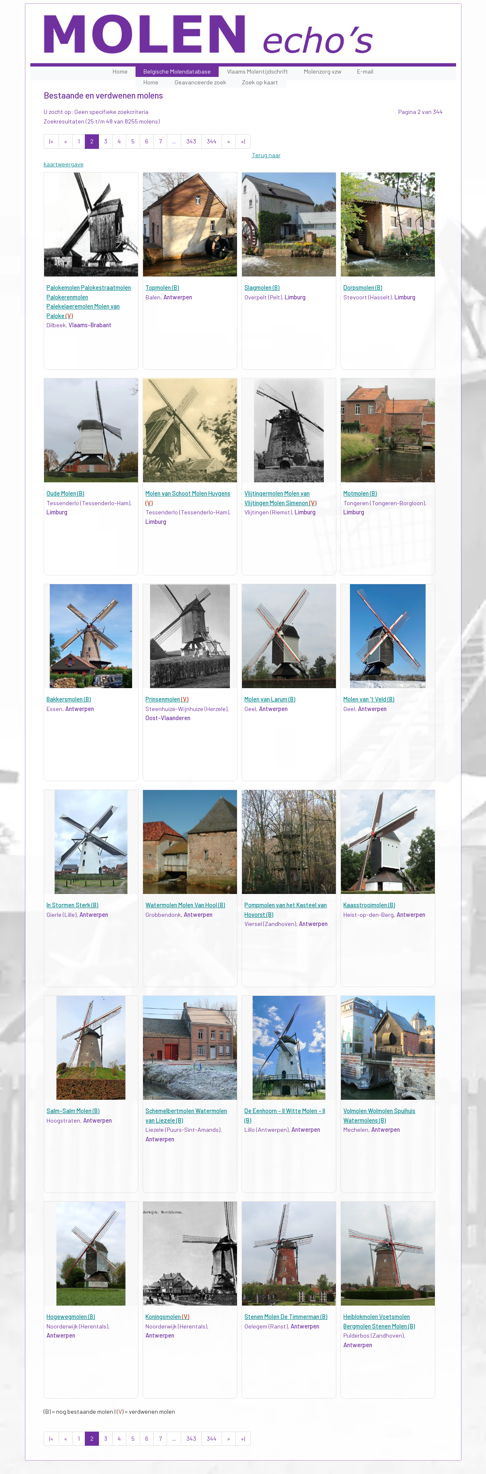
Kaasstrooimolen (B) (369, 905)
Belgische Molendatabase (177, 71)
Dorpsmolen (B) (362, 287)
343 (191, 141)
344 (212, 141)
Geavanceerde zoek (200, 82)
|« (51, 141)
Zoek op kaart (260, 82)
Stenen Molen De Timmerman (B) (285, 1316)
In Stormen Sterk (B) (72, 905)
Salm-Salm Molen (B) (73, 1110)
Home (120, 71)
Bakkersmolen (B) (69, 699)
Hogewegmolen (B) (71, 1316)
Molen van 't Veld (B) (368, 699)
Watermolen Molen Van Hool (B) (185, 905)
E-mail (365, 71)
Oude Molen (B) (65, 493)
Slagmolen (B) (261, 287)
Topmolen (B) (162, 287)
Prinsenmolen (167, 699)
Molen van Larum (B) (269, 699)
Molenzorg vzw (322, 71)
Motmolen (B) (360, 493)
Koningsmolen (167, 1316)
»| (243, 141)
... (174, 141)
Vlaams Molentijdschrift (257, 71)
